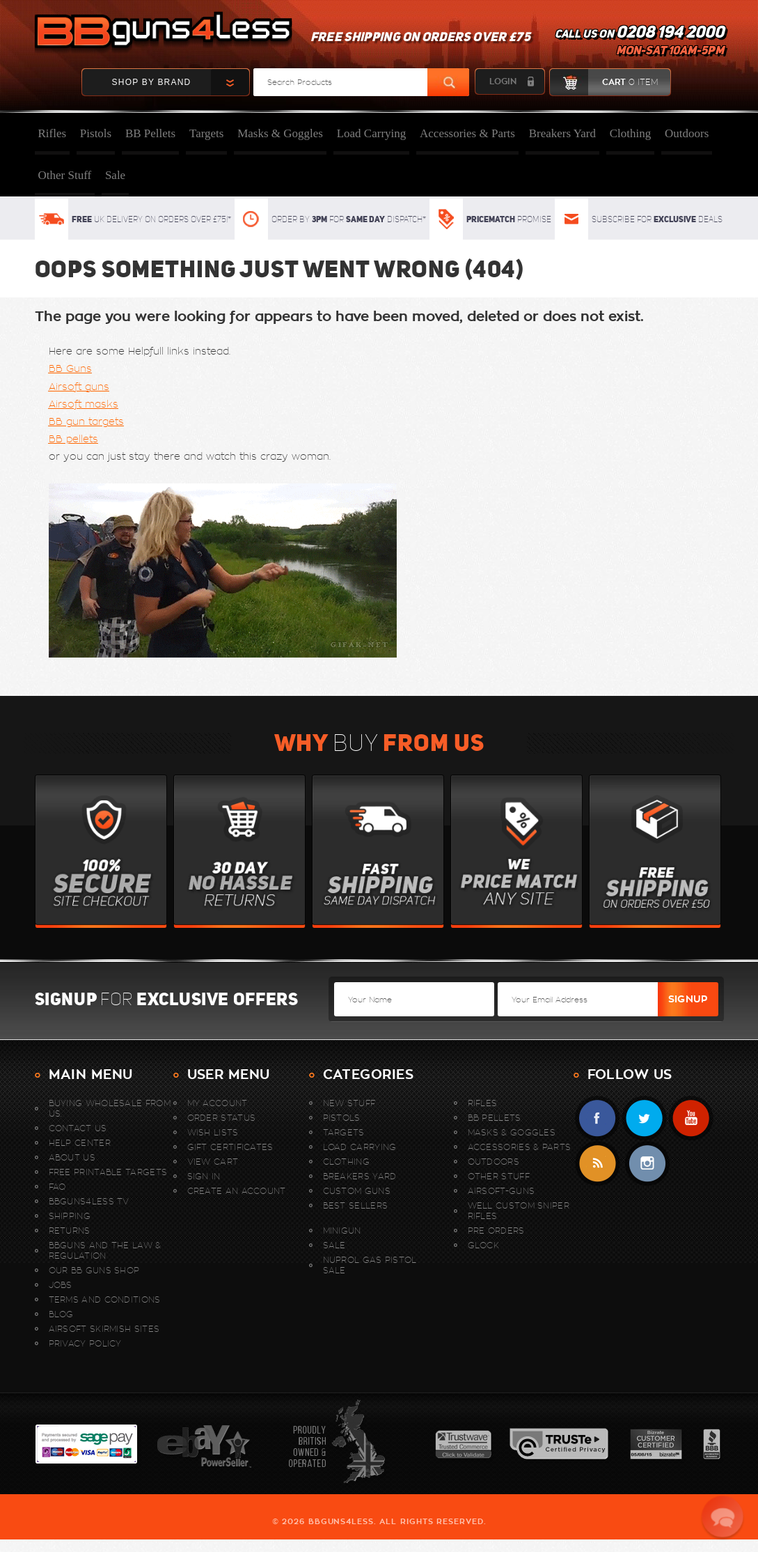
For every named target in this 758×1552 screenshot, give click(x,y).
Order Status (221, 1117)
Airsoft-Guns (501, 1191)
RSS (597, 1163)
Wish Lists (213, 1132)
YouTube (690, 1118)
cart (604, 82)
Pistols (95, 133)
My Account (217, 1103)
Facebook (597, 1118)
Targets (206, 133)
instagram (647, 1163)
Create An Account (236, 1191)
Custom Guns (356, 1191)
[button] (723, 1517)
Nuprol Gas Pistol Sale (370, 1265)
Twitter (644, 1118)
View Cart (213, 1161)
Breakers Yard (562, 133)
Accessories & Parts (467, 133)
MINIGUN (342, 1230)
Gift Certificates (230, 1147)
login (502, 81)
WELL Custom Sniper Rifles (518, 1210)
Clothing (631, 133)
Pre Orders (496, 1230)
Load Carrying (371, 133)
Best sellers (355, 1205)
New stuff (349, 1103)
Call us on (639, 42)
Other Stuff (65, 175)
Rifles (52, 133)
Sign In (204, 1176)
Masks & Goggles (280, 133)
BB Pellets (150, 133)
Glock (484, 1245)
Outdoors (687, 133)
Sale (115, 175)
